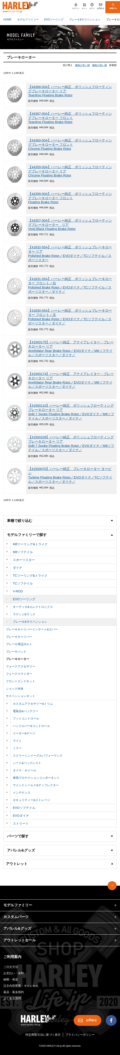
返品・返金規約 (13, 992)
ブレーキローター (17, 659)
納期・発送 (10, 979)
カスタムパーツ (16, 917)
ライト (17, 740)
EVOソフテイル (24, 808)
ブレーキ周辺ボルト (19, 644)
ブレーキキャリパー (19, 636)
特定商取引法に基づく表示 (43, 1034)
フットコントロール (26, 718)
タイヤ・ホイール (24, 770)
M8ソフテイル (23, 552)
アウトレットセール (19, 940)
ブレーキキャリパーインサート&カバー (32, 629)
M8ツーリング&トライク (30, 544)
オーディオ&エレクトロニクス (33, 607)
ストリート (21, 823)
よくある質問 (12, 998)
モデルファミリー (28, 19)
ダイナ (17, 567)
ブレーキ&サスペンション (84, 19)
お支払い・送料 (13, 973)
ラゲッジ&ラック (24, 614)
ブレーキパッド (16, 651)
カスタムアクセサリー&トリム (33, 703)
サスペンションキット (20, 696)
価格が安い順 (82, 65)
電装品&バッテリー (25, 711)
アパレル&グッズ (17, 928)
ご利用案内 (12, 957)
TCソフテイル (23, 583)
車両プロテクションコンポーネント (36, 777)
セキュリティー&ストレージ (31, 800)
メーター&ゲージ (24, 733)
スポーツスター (24, 560)
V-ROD (18, 591)
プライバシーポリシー (80, 1034)
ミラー (17, 748)
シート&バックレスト (27, 763)
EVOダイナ (21, 815)
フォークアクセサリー (20, 666)
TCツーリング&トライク (30, 575)
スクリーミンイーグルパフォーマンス (38, 755)
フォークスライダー (19, 673)
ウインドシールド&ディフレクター (36, 785)
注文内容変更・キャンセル (20, 985)
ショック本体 (14, 688)
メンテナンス (21, 792)
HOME (7, 19)
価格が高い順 (99, 65)
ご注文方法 (10, 967)
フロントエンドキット (20, 681)
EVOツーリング (53, 19)
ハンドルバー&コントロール (31, 726)
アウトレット (16, 864)
